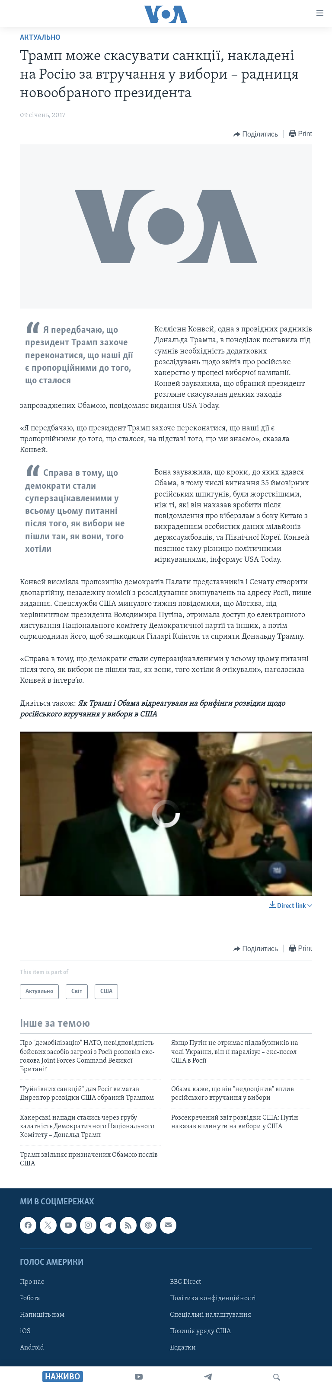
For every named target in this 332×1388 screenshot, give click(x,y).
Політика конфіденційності (213, 1298)
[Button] (255, 134)
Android (32, 1347)
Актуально (40, 38)
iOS (25, 1331)
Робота (30, 1298)
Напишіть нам (42, 1315)
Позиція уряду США (200, 1331)
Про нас (32, 1282)
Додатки (183, 1347)
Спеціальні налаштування (210, 1315)
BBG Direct (185, 1282)
